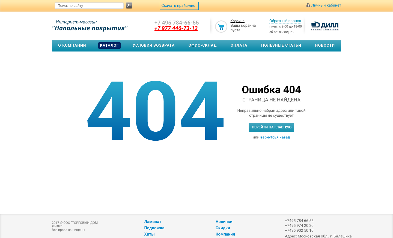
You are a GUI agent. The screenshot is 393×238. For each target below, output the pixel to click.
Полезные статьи (281, 45)
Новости (325, 45)
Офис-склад (203, 45)
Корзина (237, 21)
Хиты (149, 234)
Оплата (239, 45)
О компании (72, 45)
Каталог (109, 45)
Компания (225, 234)
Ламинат (152, 221)
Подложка (154, 227)
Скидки (223, 227)
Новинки (224, 221)
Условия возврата (154, 45)
